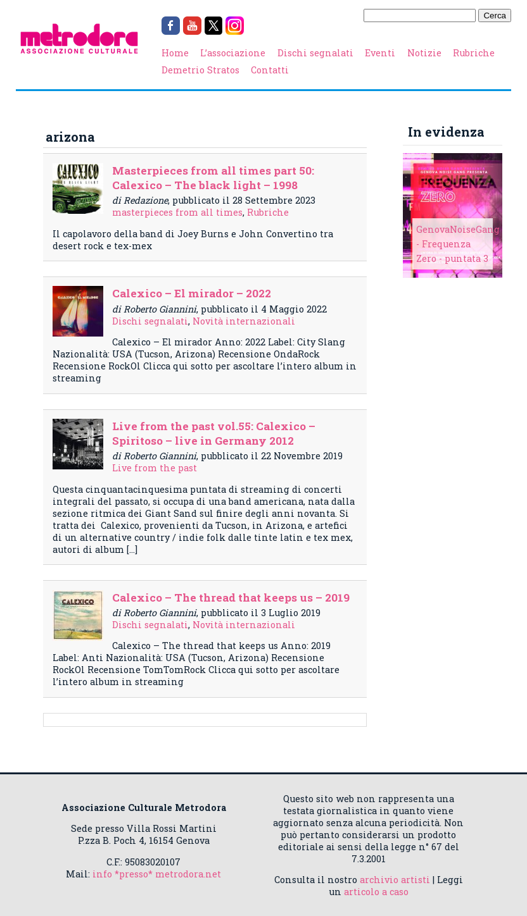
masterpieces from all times (177, 212)
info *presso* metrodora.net (156, 874)
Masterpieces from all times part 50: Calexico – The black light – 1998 (213, 177)
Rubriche (474, 53)
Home (175, 53)
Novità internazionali (244, 321)
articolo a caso (376, 892)
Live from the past (154, 468)
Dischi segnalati (315, 53)
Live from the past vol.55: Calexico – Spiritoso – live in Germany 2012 (213, 433)
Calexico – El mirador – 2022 (191, 293)
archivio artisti (395, 880)
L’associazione (232, 53)
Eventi (380, 53)
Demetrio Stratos (200, 70)
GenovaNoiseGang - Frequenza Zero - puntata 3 (458, 243)
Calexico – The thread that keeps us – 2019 (231, 597)
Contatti (270, 70)
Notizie (424, 53)
